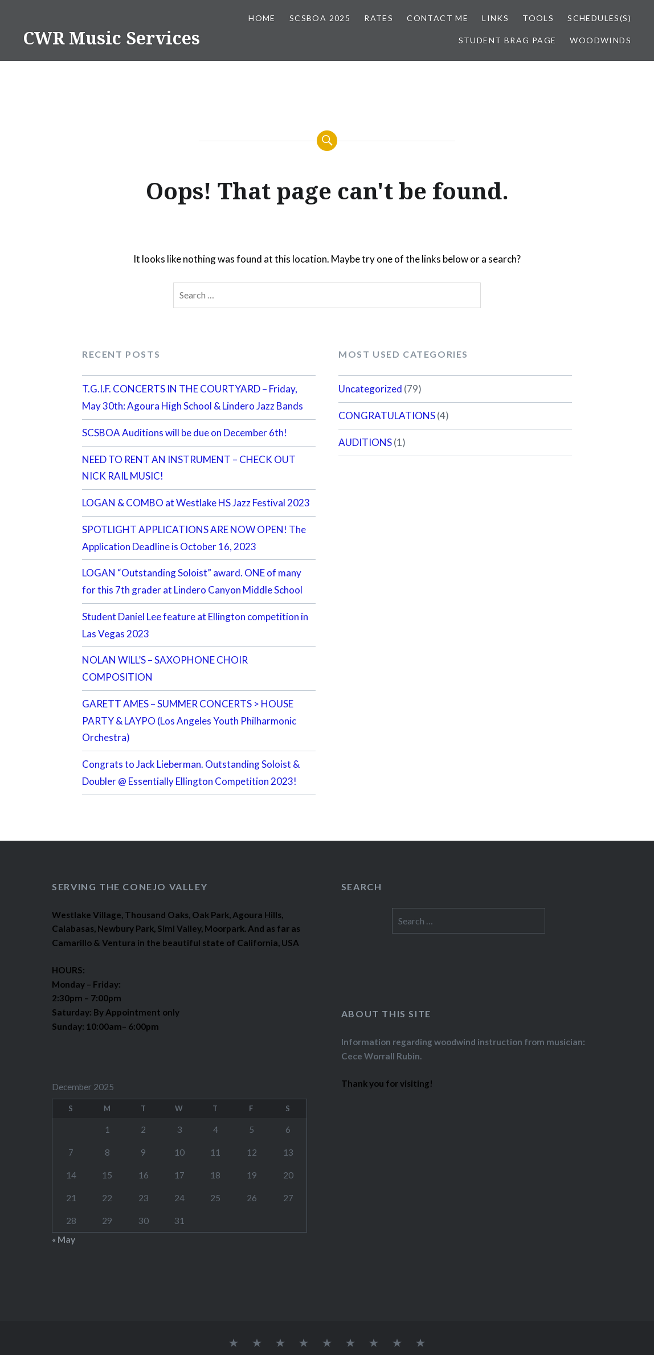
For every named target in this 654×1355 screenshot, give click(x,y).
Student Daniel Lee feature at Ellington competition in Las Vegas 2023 (195, 625)
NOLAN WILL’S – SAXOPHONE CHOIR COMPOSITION (165, 668)
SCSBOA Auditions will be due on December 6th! (184, 433)
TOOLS (538, 18)
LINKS (495, 18)
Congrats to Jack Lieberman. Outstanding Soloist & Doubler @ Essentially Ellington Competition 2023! (191, 772)
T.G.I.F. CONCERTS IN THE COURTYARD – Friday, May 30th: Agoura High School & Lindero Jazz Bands (192, 397)
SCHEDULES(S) (599, 18)
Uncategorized (370, 389)
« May (63, 1239)
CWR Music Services (111, 38)
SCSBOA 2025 (319, 18)
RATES (378, 18)
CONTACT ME (437, 18)
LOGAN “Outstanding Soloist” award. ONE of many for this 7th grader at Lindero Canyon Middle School (192, 581)
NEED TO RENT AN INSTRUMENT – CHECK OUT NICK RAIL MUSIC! (189, 467)
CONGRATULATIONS (386, 415)
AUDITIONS (365, 442)
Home (262, 18)
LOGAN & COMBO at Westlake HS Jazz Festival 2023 (196, 503)
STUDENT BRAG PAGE (508, 40)
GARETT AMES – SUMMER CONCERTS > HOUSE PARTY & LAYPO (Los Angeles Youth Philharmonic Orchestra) (189, 721)
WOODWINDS (600, 40)
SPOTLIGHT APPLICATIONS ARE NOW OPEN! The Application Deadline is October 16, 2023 (194, 537)
